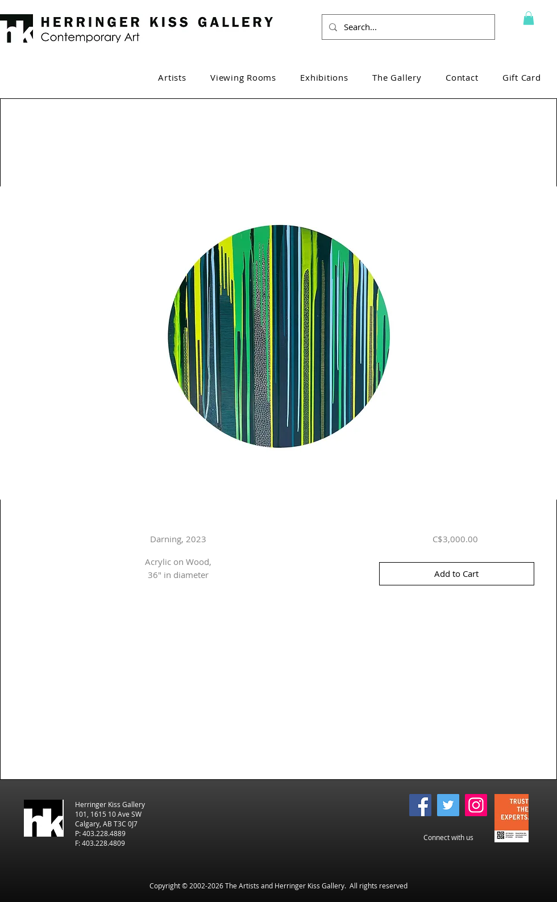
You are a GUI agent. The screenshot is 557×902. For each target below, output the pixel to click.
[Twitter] (448, 805)
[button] (528, 18)
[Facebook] (420, 805)
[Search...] (407, 27)
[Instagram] (476, 805)
